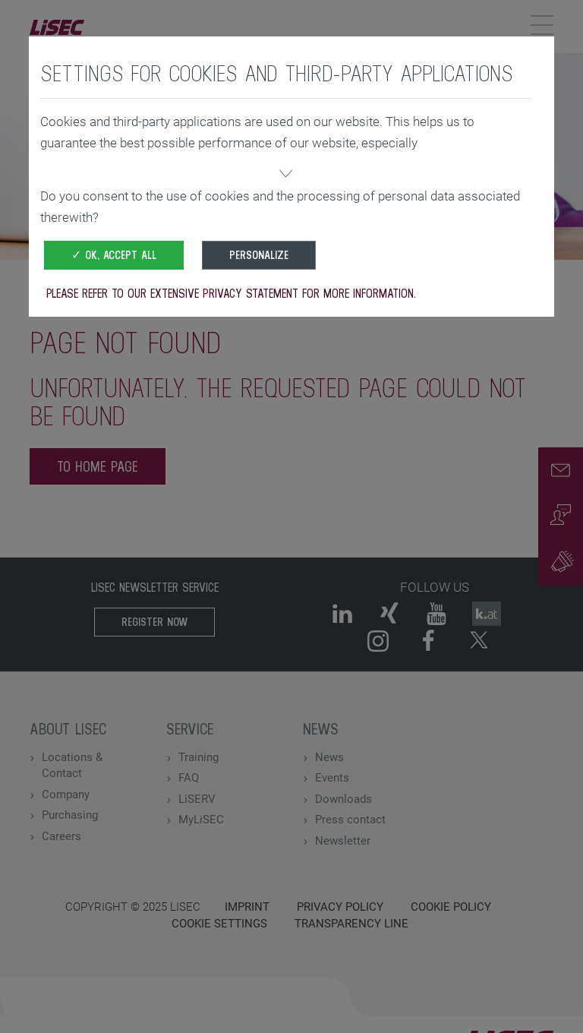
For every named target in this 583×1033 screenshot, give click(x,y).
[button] (285, 175)
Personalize (258, 255)
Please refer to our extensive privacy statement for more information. (231, 293)
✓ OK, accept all (113, 255)
